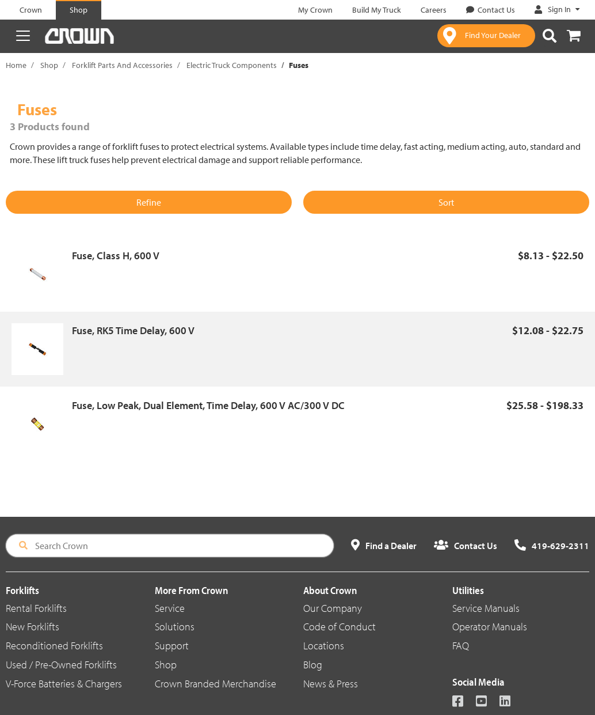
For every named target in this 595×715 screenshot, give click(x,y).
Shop (49, 65)
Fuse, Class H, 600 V (115, 255)
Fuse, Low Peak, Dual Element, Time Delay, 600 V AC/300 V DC (208, 405)
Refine (148, 202)
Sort (446, 202)
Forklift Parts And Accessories (122, 65)
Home (16, 65)
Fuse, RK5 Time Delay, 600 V (133, 330)
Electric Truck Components (231, 65)
